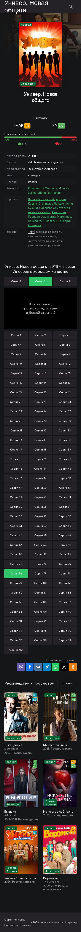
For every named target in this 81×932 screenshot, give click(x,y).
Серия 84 (65, 592)
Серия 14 (40, 373)
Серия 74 (40, 564)
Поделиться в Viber (21, 667)
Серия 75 (65, 564)
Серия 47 (40, 478)
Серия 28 (16, 421)
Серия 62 (40, 525)
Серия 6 (64, 344)
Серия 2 (40, 335)
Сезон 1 (16, 281)
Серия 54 (65, 497)
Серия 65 (40, 535)
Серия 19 (16, 392)
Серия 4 (16, 344)
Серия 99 (65, 640)
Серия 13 (16, 373)
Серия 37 (16, 449)
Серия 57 (65, 506)
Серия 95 (40, 630)
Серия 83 (40, 592)
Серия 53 (40, 497)
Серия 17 (40, 382)
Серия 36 (65, 440)
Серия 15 (65, 373)
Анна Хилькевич (39, 212)
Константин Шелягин (42, 221)
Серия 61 (16, 525)
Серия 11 (40, 363)
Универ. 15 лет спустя (20, 878)
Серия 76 (16, 573)
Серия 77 (40, 573)
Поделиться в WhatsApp (55, 667)
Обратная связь (14, 919)
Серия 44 (40, 468)
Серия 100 (16, 649)
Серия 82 (16, 592)
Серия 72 (65, 554)
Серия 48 (65, 478)
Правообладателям (17, 925)
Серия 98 (40, 640)
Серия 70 (16, 554)
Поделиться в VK (38, 667)
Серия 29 (40, 421)
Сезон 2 (40, 281)
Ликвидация (13, 745)
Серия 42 (65, 459)
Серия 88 (16, 611)
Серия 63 (65, 525)
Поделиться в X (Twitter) (64, 667)
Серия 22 (16, 401)
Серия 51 (65, 487)
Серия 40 (16, 459)
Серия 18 (65, 382)
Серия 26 (40, 411)
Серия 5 (40, 344)
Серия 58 (16, 516)
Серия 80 (40, 583)
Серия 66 (65, 535)
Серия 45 (65, 468)
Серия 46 (16, 478)
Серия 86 (40, 602)
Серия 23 (40, 401)
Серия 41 (40, 459)
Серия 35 (40, 440)
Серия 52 (16, 497)
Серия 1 (16, 335)
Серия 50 (40, 487)
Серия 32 (40, 430)
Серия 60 (65, 516)
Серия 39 (65, 449)
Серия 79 (16, 583)
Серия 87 (65, 602)
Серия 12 (65, 363)
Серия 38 (40, 449)
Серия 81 (65, 583)
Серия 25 (16, 411)
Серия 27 (65, 411)
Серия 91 (16, 621)
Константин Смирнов (42, 188)
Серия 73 (16, 564)
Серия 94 (16, 630)
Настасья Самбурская (54, 208)
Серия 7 (16, 354)
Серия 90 (65, 611)
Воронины (50, 878)
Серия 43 (16, 468)
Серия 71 (40, 554)
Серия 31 (16, 430)
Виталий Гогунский (41, 199)
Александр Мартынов (56, 216)
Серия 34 (16, 440)
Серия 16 (16, 382)
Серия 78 (65, 573)
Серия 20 (40, 392)
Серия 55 (16, 506)
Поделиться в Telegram (47, 667)
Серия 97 (16, 640)
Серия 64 (16, 535)
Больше (67, 683)
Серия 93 (65, 621)
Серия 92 (40, 621)
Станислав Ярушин (51, 203)
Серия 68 (40, 545)
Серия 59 (40, 516)
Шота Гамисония (49, 192)
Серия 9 (64, 354)
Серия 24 (65, 401)
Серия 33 (65, 430)
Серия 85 (16, 602)
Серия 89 (40, 611)
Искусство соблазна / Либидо (60, 811)
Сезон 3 (65, 281)
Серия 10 (16, 363)
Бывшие (10, 811)
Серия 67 (16, 545)
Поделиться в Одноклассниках (73, 667)
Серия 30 (65, 421)
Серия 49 (16, 487)
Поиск (71, 6)
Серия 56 (40, 506)
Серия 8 (40, 354)
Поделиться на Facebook (29, 667)
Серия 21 (65, 392)
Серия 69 (65, 545)
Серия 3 (65, 335)
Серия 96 (65, 630)
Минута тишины (55, 745)
